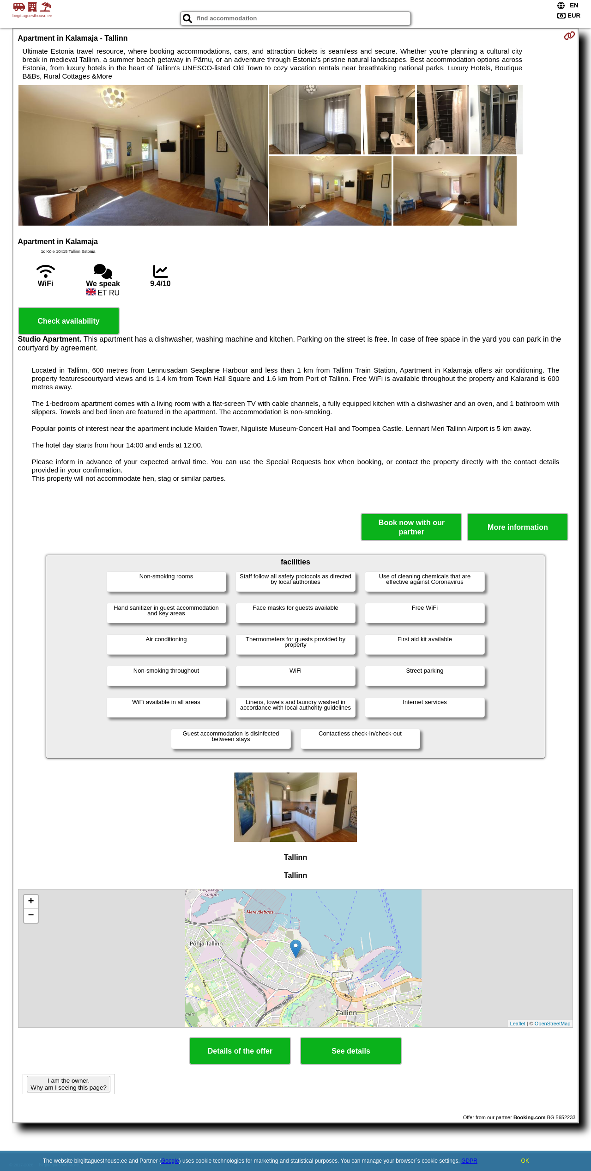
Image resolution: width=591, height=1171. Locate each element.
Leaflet (517, 1023)
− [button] (31, 916)
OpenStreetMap (553, 1023)
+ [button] (31, 902)
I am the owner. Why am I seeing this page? (68, 1084)
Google (170, 1161)
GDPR (469, 1161)
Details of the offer (240, 1051)
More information (518, 527)
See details (351, 1051)
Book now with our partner (412, 527)
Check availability (68, 321)
